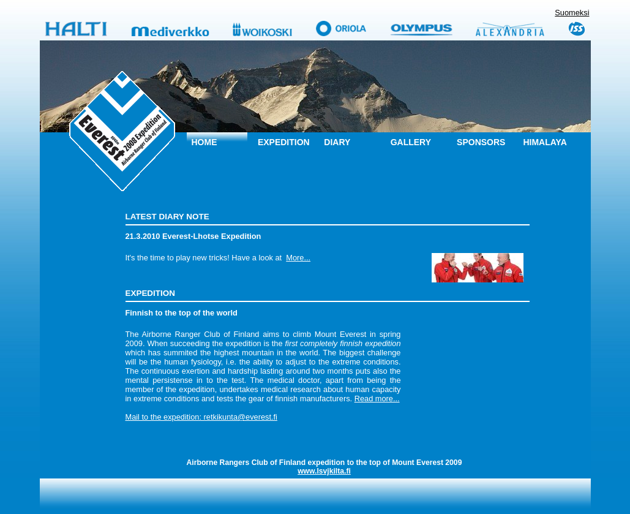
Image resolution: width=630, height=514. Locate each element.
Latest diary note (167, 216)
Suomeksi (572, 12)
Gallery (411, 142)
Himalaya (544, 142)
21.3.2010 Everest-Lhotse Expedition (193, 236)
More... (298, 257)
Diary (337, 142)
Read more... (377, 398)
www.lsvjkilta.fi (324, 471)
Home (204, 142)
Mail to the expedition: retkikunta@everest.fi (201, 416)
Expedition (284, 142)
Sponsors (481, 142)
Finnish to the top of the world (182, 312)
